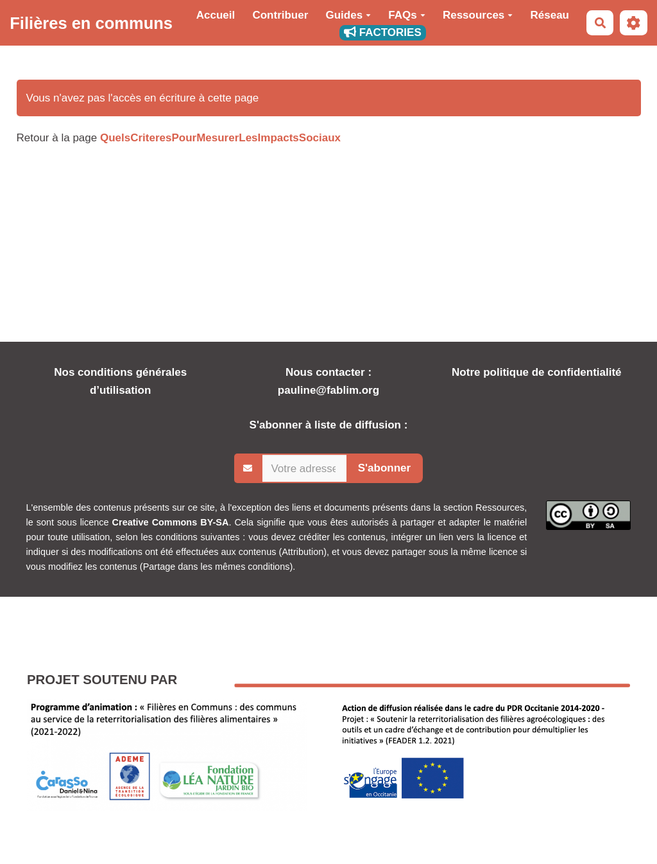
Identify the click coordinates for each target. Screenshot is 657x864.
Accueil (215, 15)
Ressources (478, 15)
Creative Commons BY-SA (170, 522)
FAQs (406, 15)
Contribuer (280, 15)
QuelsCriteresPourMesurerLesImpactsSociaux (220, 138)
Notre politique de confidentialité (536, 372)
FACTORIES (383, 32)
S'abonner (384, 468)
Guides (348, 15)
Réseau (550, 15)
